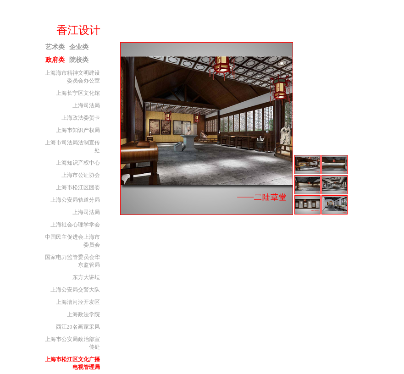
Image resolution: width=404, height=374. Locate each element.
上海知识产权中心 (78, 163)
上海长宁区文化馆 (78, 93)
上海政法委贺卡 (80, 118)
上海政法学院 (83, 314)
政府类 (55, 59)
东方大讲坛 (86, 277)
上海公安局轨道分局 (75, 200)
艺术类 (55, 47)
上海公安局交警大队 (75, 289)
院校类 (79, 59)
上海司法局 (86, 105)
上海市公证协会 (80, 175)
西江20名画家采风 (78, 327)
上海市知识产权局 (78, 130)
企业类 (79, 47)
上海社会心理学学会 (75, 224)
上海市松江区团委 (78, 187)
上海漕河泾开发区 (78, 302)
